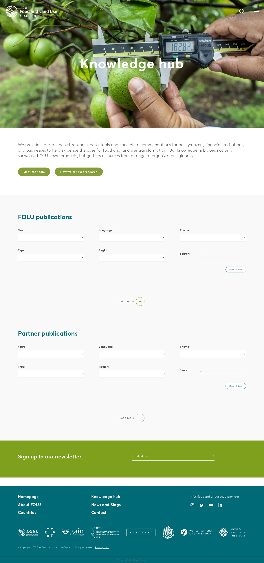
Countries (27, 512)
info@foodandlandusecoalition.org (214, 496)
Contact (99, 512)
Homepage (28, 496)
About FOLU (30, 504)
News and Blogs (106, 504)
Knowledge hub (106, 496)
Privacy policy (102, 547)
